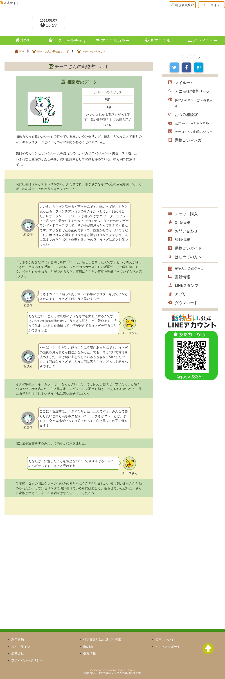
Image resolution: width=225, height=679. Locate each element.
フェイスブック (171, 30)
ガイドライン (20, 646)
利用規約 (17, 639)
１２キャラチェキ (70, 40)
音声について (164, 639)
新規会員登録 (184, 5)
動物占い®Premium (30, 10)
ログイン (213, 5)
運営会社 (17, 653)
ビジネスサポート (167, 646)
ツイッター (177, 30)
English (88, 646)
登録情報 (89, 653)
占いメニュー (205, 40)
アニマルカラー (115, 40)
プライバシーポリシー (27, 660)
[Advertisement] (42, 551)
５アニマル (160, 40)
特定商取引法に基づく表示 (102, 639)
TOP (25, 40)
